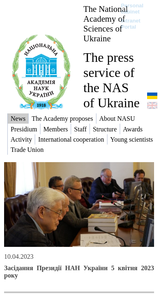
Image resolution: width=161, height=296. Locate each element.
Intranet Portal (131, 24)
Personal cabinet (132, 8)
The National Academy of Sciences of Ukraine (105, 23)
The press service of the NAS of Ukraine (111, 80)
